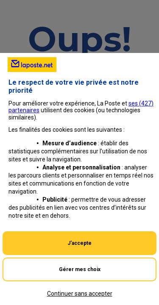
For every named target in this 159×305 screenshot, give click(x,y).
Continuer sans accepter (79, 293)
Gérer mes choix (79, 269)
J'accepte (79, 243)
